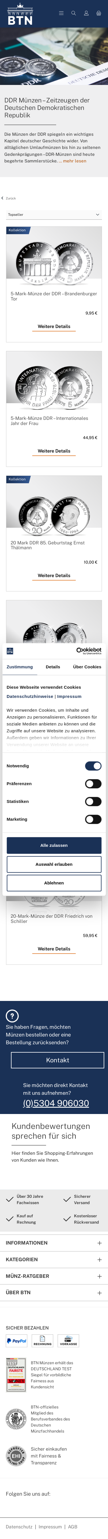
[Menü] (61, 14)
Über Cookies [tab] (87, 666)
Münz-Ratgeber (27, 1276)
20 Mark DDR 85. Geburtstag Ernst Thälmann (48, 545)
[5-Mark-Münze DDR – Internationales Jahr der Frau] (54, 391)
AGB (72, 1527)
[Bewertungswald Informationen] (39, 1509)
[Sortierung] (54, 215)
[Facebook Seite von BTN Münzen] (11, 1509)
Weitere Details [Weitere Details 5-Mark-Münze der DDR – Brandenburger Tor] (54, 326)
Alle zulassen (54, 845)
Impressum (50, 1527)
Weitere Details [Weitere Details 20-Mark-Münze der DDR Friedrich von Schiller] (54, 949)
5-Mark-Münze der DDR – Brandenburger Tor (54, 296)
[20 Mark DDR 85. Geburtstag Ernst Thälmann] (54, 516)
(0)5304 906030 (56, 1103)
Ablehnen (54, 882)
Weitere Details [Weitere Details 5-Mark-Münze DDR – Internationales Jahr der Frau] (54, 451)
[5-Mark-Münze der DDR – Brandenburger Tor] (54, 267)
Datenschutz (19, 1527)
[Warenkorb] (98, 14)
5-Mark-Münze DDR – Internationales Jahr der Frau (49, 421)
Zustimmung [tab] (20, 666)
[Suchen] (73, 14)
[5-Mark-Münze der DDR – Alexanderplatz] (54, 640)
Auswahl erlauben (53, 864)
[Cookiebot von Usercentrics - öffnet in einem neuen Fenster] (76, 651)
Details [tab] (53, 666)
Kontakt (57, 1060)
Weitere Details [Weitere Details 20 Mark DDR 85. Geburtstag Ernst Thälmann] (54, 575)
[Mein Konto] (86, 14)
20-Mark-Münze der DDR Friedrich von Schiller (51, 919)
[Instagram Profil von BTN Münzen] (25, 1509)
